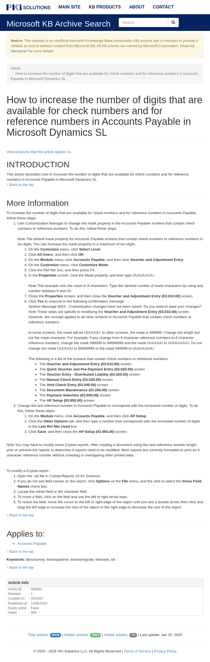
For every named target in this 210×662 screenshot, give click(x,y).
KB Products (105, 7)
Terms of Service (137, 651)
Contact (163, 7)
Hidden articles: (76, 635)
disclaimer (19, 51)
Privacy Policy (165, 651)
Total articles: (38, 635)
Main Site (70, 7)
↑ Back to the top (20, 185)
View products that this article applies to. (39, 152)
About (137, 7)
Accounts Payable (32, 544)
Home (16, 68)
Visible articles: (116, 635)
